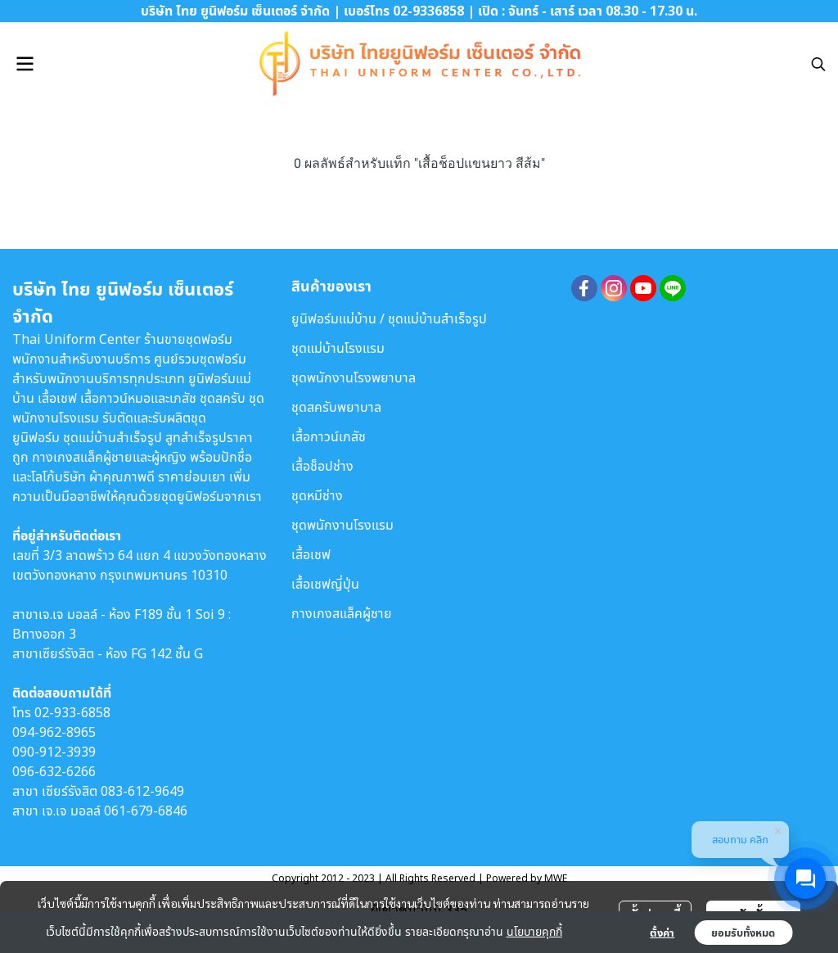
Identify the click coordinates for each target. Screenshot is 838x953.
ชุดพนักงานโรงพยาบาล (353, 377)
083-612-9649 (142, 791)
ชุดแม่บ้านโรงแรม (338, 348)
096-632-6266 (54, 771)
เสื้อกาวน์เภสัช (328, 436)
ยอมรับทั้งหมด (743, 932)
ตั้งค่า (662, 932)
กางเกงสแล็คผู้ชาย (341, 613)
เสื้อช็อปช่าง (322, 466)
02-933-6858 (72, 712)
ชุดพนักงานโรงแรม (342, 525)
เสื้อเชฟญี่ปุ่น (325, 584)
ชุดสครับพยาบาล (336, 407)
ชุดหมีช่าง (317, 495)
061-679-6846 (145, 811)
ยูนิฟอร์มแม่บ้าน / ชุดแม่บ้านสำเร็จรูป (389, 318)
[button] (818, 63)
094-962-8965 (54, 732)
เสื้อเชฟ (311, 554)
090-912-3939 (54, 752)
